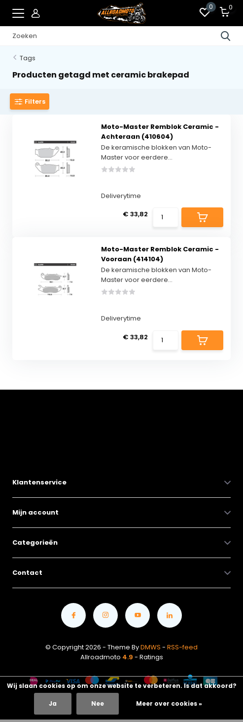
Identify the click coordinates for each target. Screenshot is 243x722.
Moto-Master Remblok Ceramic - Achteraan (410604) (160, 131)
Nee (97, 703)
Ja (53, 703)
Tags (27, 58)
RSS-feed (182, 647)
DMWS (150, 647)
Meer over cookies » (169, 703)
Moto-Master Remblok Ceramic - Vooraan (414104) (160, 254)
